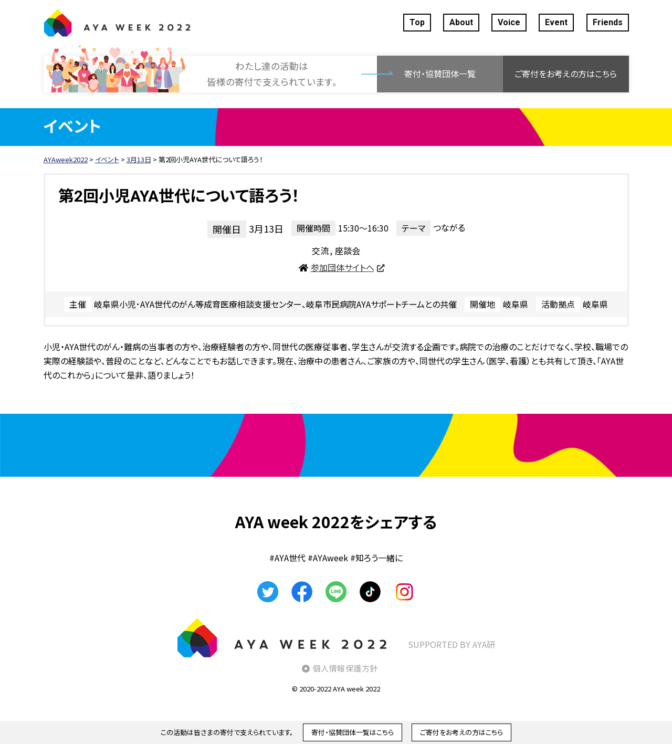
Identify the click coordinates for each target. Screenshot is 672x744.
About (461, 22)
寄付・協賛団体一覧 (440, 73)
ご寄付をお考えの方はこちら (565, 73)
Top (417, 22)
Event (556, 22)
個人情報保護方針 (345, 668)
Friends (608, 22)
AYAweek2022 (117, 22)
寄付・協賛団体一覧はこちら (352, 732)
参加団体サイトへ (342, 267)
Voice (509, 22)
